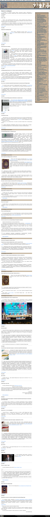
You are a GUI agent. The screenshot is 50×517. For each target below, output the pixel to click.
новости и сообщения (9, 0)
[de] (47, 0)
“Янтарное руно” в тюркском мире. (41, 77)
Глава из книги (39, 63)
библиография (18, 0)
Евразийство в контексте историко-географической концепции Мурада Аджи (41, 52)
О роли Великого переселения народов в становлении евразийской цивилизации (42, 40)
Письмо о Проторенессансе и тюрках (42, 94)
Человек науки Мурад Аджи (40, 71)
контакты (36, 0)
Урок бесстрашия (39, 38)
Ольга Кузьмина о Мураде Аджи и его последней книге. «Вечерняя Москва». (42, 72)
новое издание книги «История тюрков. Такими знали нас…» (41, 87)
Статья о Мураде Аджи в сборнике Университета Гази (41, 99)
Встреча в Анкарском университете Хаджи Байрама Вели (41, 78)
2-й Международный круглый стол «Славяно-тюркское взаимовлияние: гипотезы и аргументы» (42, 17)
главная (1, 0)
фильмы (33, 0)
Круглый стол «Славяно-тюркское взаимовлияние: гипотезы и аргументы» (41, 34)
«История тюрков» (29, 275)
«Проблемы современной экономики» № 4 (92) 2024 (9, 141)
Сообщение (38, 100)
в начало (4, 0)
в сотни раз (20, 119)
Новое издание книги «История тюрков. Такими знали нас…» (41, 36)
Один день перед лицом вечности (41, 69)
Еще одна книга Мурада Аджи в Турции (42, 91)
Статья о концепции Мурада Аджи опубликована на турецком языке (41, 21)
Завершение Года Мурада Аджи (41, 15)
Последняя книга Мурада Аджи (41, 89)
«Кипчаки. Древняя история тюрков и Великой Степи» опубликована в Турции (42, 56)
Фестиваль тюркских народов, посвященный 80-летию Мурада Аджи (42, 26)
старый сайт (39, 0)
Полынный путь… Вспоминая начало (42, 53)
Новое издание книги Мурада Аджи (41, 50)
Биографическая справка (40, 68)
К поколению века (40, 22)
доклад (15, 55)
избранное (24, 0)
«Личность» (19, 456)
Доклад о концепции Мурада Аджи (41, 90)
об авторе (14, 0)
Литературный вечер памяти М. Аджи (42, 97)
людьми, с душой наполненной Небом (9, 65)
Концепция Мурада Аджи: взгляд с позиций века (41, 37)
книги (21, 0)
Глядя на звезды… (39, 62)
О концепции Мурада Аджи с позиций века (42, 23)
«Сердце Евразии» (28, 223)
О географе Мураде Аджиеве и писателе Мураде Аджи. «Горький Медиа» (41, 74)
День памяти (38, 41)
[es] (49, 0)
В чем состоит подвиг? (40, 28)
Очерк (13, 50)
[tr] (48, 0)
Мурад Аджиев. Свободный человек (42, 27)
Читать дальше (3, 79)
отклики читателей (28, 0)
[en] (45, 0)
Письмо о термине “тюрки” (18, 467)
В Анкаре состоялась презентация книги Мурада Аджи (41, 59)
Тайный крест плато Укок (18, 385)
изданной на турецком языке (43, 58)
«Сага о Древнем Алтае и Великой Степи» (25, 485)
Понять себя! (38, 14)
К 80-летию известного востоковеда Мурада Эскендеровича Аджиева (42, 30)
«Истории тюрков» (11, 292)
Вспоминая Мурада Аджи (40, 79)
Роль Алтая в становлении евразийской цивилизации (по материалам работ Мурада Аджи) (41, 19)
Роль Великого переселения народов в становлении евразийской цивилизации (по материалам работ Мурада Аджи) (42, 44)
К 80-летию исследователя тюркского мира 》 (42, 32)
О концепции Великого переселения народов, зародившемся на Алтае (42, 47)
